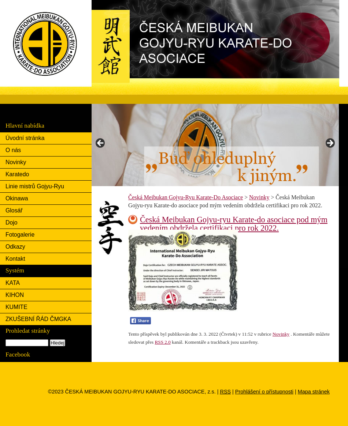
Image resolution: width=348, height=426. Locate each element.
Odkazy (15, 247)
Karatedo (17, 174)
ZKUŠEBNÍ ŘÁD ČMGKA (38, 319)
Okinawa (16, 198)
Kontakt (15, 259)
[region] (215, 145)
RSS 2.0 (163, 342)
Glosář (14, 210)
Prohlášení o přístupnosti (264, 392)
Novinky (15, 162)
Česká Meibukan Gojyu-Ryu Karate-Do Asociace (120, 6)
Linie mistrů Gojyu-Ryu (34, 186)
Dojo (11, 222)
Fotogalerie (19, 234)
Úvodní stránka (24, 138)
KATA (12, 283)
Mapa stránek (314, 392)
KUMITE (16, 307)
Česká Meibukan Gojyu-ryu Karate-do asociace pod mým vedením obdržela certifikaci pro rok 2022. (233, 223)
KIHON (14, 295)
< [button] (100, 143)
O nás (13, 150)
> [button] (329, 143)
